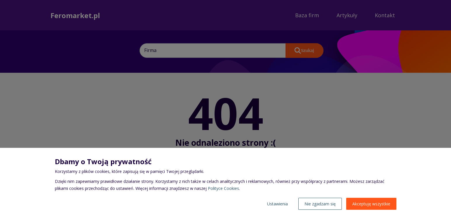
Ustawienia (277, 204)
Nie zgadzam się (320, 204)
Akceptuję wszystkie (371, 204)
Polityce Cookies (223, 188)
